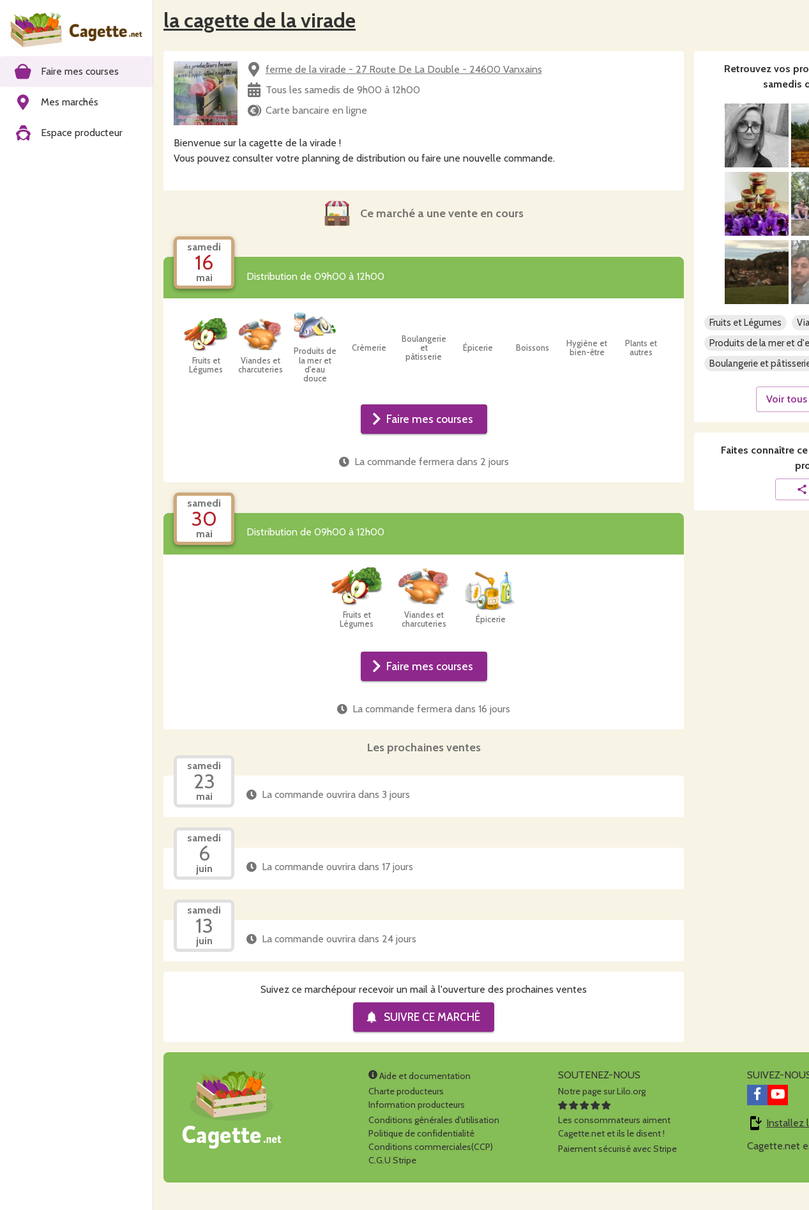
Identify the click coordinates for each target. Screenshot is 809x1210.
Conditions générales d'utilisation (433, 1120)
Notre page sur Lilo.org (602, 1091)
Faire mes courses (422, 419)
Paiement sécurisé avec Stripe (617, 1148)
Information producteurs (416, 1104)
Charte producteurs (406, 1091)
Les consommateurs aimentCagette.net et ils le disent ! (614, 1120)
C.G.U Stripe (392, 1160)
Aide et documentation (419, 1076)
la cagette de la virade (259, 20)
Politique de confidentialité (421, 1133)
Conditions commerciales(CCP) (430, 1147)
